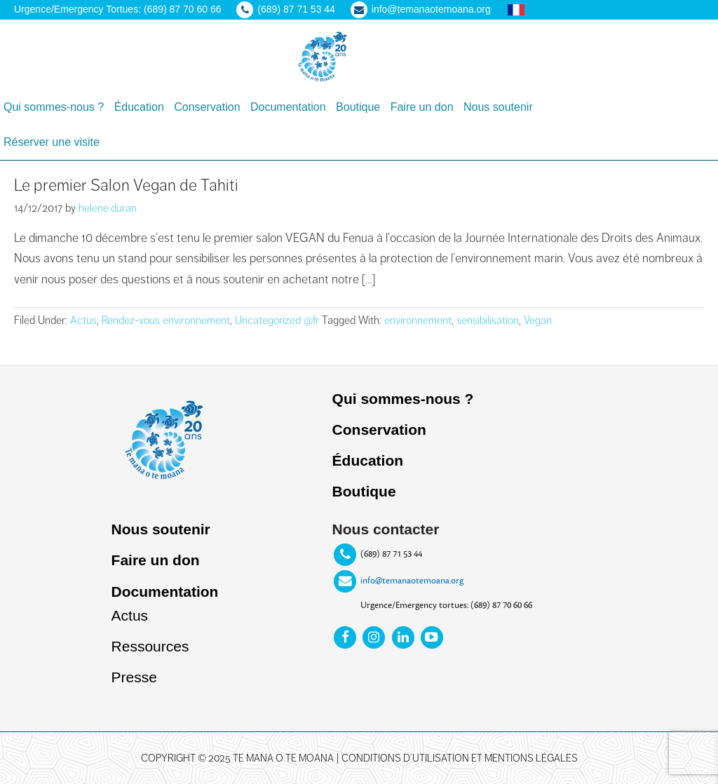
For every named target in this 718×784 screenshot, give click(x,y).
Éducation (368, 460)
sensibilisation (487, 320)
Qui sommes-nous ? (403, 399)
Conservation (379, 429)
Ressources (150, 646)
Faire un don (155, 560)
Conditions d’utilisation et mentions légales (459, 758)
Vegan (538, 320)
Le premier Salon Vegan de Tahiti (126, 185)
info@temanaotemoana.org (411, 580)
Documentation (165, 591)
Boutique (364, 491)
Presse (134, 677)
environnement (418, 320)
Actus (83, 320)
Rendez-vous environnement (166, 320)
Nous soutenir (160, 529)
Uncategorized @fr (277, 320)
